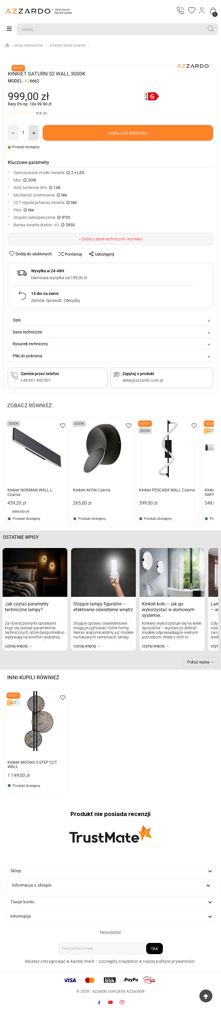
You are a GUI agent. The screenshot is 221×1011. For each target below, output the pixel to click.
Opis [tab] (112, 320)
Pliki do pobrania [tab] (112, 356)
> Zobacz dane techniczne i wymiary (110, 239)
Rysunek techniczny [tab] (112, 344)
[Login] (202, 11)
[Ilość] (23, 133)
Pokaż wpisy (198, 662)
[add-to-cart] (128, 133)
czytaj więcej (16, 646)
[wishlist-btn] (31, 253)
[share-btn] (99, 254)
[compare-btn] (68, 254)
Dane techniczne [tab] (112, 332)
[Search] (110, 29)
